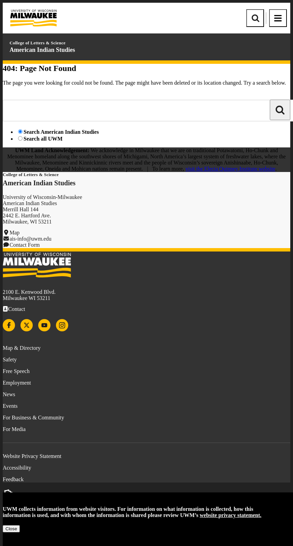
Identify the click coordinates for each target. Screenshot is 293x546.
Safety (10, 359)
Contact (16, 309)
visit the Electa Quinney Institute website (231, 169)
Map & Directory (22, 348)
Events (10, 406)
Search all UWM (43, 139)
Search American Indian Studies (61, 132)
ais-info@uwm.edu (31, 239)
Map (14, 232)
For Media (14, 429)
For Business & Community (33, 417)
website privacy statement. (231, 515)
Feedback (13, 479)
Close (11, 528)
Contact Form (25, 245)
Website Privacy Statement (32, 456)
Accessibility (17, 468)
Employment (17, 383)
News (9, 394)
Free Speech (16, 371)
